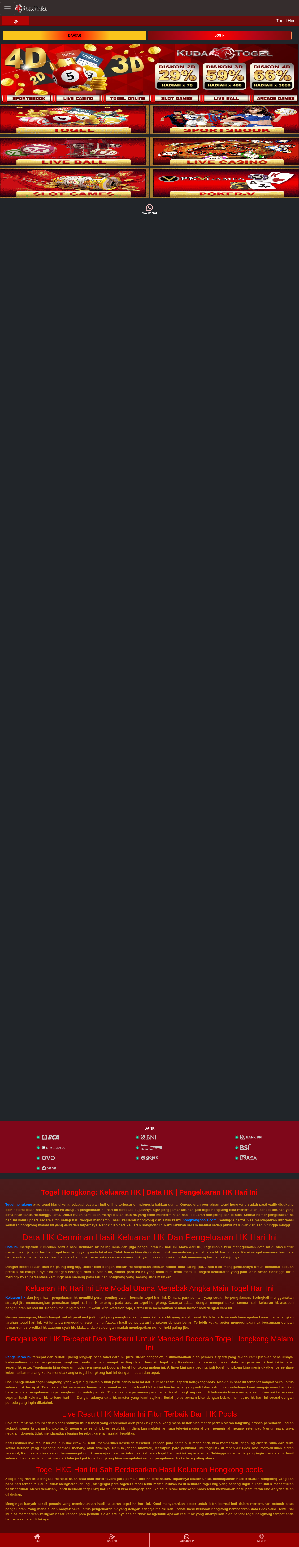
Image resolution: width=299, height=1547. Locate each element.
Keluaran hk (15, 1298)
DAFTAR (74, 35)
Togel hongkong (18, 1204)
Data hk (11, 1247)
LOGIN (220, 35)
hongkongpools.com (199, 1220)
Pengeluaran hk (18, 1357)
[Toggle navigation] (7, 8)
